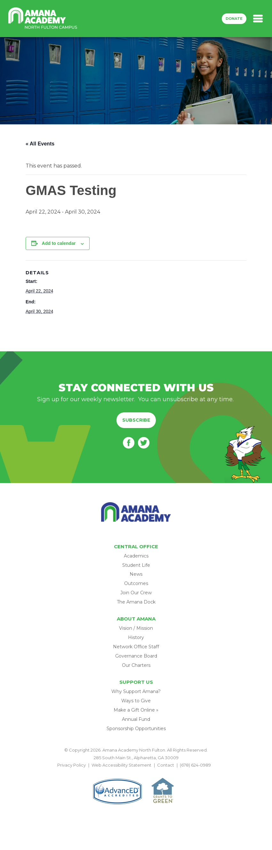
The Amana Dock (136, 602)
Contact (165, 765)
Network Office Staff (136, 647)
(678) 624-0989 (195, 765)
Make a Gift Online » (136, 710)
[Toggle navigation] (258, 18)
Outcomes (136, 583)
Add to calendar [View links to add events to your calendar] (59, 243)
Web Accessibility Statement (121, 765)
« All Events (40, 143)
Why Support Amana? (136, 691)
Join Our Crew (136, 593)
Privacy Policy (71, 765)
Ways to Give (136, 701)
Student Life (136, 565)
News (136, 574)
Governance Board (136, 656)
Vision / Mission (136, 628)
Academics (136, 556)
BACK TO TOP (136, 773)
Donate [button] (234, 18)
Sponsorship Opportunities (136, 728)
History (136, 637)
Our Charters (136, 665)
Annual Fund (136, 719)
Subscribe (136, 420)
